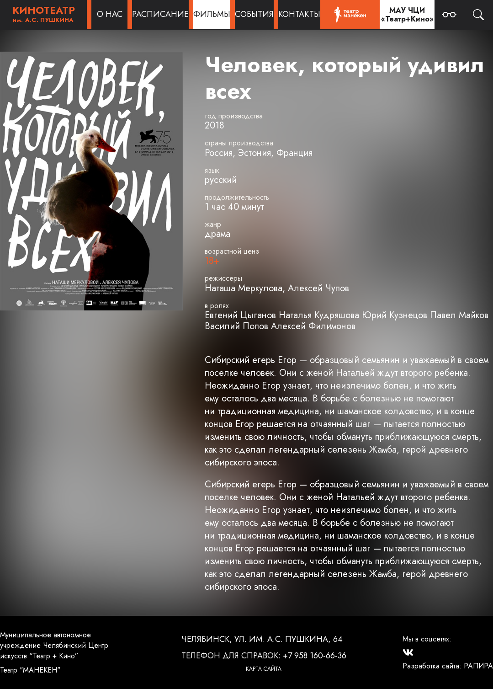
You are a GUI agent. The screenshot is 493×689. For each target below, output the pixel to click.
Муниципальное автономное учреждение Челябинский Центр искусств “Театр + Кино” (54, 645)
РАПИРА (478, 666)
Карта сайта (263, 669)
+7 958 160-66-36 (314, 656)
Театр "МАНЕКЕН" (30, 670)
